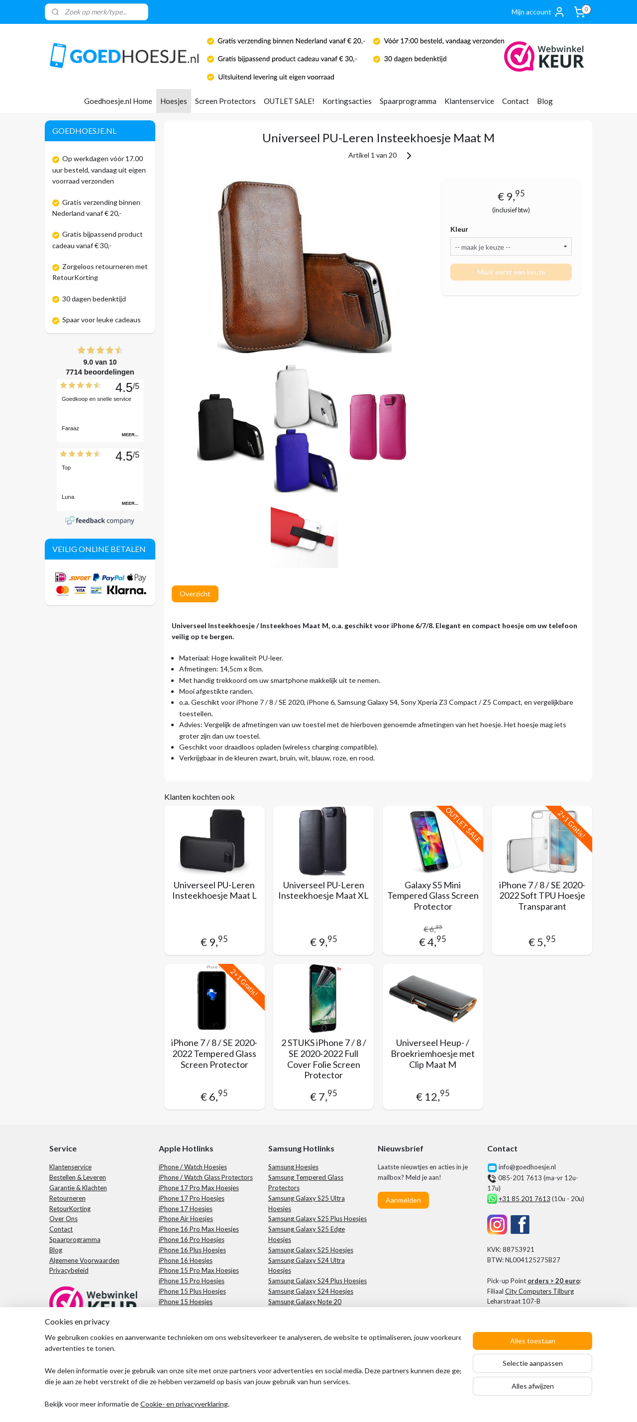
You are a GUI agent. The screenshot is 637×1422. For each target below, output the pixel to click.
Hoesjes (173, 100)
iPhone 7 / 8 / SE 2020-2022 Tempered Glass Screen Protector (214, 1053)
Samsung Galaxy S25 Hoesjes (310, 1250)
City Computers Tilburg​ (539, 1291)
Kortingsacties (347, 100)
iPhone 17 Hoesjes (185, 1209)
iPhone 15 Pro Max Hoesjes (199, 1270)
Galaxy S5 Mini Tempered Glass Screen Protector (432, 896)
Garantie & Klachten (78, 1188)
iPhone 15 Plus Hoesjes (192, 1291)
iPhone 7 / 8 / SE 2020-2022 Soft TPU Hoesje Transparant (542, 896)
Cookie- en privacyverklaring (184, 1404)
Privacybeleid (69, 1270)
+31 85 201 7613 (524, 1199)
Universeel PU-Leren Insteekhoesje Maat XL (323, 890)
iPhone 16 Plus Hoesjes (192, 1250)
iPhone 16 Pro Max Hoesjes (199, 1229)
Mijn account (538, 12)
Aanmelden (403, 1200)
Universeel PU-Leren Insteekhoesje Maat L (214, 890)
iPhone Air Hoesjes (186, 1219)
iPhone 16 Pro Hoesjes (191, 1239)
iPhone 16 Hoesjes (185, 1260)
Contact (515, 100)
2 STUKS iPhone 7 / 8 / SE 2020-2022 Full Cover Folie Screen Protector (323, 1059)
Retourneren (67, 1198)
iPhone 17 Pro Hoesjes (191, 1198)
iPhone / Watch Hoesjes (193, 1167)
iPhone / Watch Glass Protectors (206, 1177)
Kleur (459, 229)
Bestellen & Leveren (77, 1177)
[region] (253, 1371)
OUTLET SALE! (289, 100)
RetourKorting (70, 1209)
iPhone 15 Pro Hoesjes (191, 1281)
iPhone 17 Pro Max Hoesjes (199, 1188)
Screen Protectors (225, 100)
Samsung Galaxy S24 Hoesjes (310, 1291)
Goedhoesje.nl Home (118, 100)
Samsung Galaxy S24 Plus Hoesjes (317, 1281)
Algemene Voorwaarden (84, 1260)
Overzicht (194, 593)
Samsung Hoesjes (293, 1167)
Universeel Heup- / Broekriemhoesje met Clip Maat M (433, 1053)
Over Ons (63, 1219)
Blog (545, 100)
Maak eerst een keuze (511, 272)
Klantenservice (469, 100)
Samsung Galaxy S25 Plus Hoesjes (317, 1219)
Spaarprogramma (408, 100)
